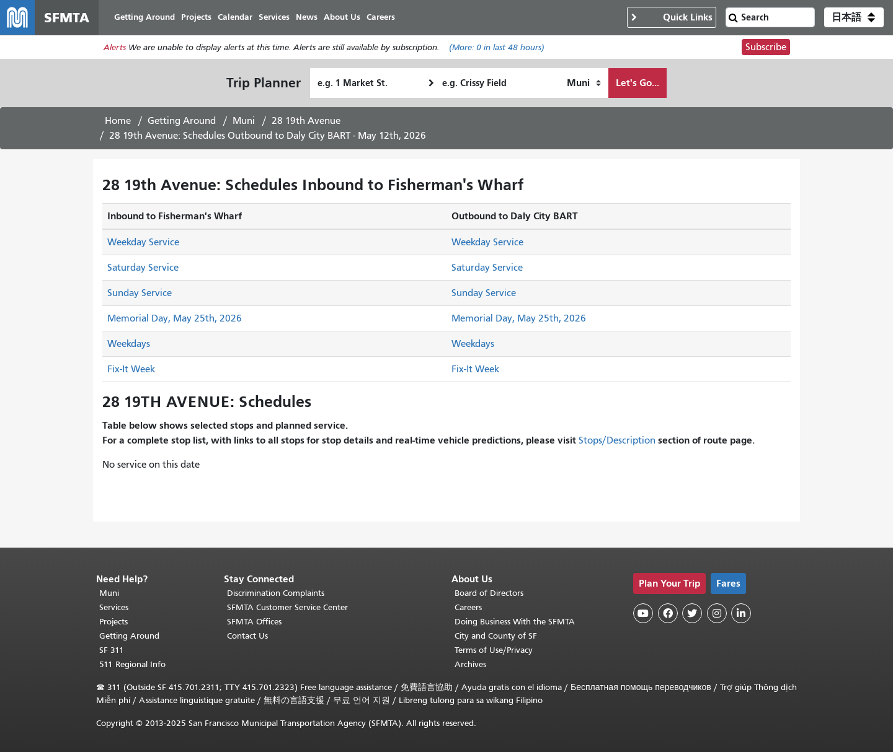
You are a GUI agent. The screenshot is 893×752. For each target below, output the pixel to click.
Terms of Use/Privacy (494, 650)
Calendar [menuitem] (235, 17)
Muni (244, 120)
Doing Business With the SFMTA (515, 621)
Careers (468, 607)
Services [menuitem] (274, 17)
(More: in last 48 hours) (496, 47)
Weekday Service (143, 242)
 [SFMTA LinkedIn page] (741, 613)
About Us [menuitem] (342, 17)
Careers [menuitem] (381, 17)
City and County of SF (496, 636)
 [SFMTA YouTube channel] (643, 613)
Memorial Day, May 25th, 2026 (174, 318)
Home (118, 120)
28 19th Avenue (306, 120)
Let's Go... (637, 83)
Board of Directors (489, 593)
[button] (854, 17)
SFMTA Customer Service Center (287, 607)
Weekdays (128, 343)
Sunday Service (139, 293)
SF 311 (111, 650)
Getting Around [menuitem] (144, 17)
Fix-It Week (131, 369)
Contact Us (247, 636)
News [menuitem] (307, 17)
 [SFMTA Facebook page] (668, 613)
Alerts (115, 47)
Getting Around (182, 120)
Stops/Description (617, 440)
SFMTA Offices (254, 621)
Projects (113, 621)
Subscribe (765, 47)
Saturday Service (143, 267)
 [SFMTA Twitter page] (692, 613)
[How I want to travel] (583, 83)
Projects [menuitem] (196, 17)
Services (113, 607)
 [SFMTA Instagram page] (717, 613)
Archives (470, 664)
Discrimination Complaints (275, 593)
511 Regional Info (132, 664)
